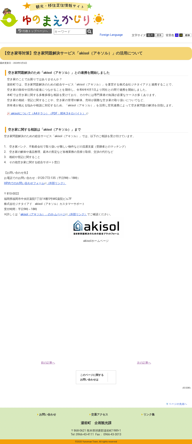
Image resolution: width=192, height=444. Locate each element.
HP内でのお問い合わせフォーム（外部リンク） (35, 183)
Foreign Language (111, 35)
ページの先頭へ (178, 404)
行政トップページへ (33, 31)
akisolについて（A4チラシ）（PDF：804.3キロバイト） (47, 113)
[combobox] (69, 31)
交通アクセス (99, 414)
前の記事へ (48, 362)
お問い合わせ (46, 414)
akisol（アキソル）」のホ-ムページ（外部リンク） (53, 214)
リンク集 (148, 414)
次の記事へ (144, 362)
